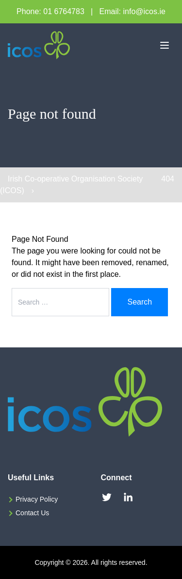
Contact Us (32, 513)
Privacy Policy (37, 499)
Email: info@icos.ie (132, 11)
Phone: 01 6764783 (50, 11)
